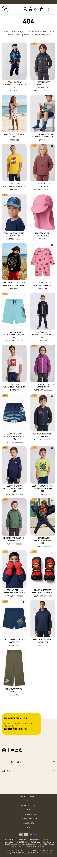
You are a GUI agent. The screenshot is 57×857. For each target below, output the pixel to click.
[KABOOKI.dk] (5, 9)
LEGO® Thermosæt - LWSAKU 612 (43, 187)
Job (28, 801)
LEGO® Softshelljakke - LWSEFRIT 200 (43, 388)
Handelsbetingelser (28, 819)
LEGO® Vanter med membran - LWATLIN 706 (14, 593)
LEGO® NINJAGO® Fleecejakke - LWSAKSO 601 (42, 336)
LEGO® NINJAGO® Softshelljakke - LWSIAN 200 (14, 86)
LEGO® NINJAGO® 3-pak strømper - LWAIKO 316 (42, 137)
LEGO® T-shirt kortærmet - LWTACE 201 (14, 187)
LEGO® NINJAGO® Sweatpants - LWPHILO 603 (42, 542)
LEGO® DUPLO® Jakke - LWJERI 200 (42, 437)
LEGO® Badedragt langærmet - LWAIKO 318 (42, 286)
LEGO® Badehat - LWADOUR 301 (42, 236)
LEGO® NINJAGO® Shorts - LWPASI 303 (14, 643)
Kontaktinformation (28, 796)
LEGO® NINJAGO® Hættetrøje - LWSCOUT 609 (14, 490)
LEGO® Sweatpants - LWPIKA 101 (14, 692)
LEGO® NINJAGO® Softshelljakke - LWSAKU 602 (43, 86)
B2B (28, 828)
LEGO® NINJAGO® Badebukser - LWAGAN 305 (14, 438)
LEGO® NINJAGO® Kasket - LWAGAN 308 (14, 236)
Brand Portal (28, 823)
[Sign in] (30, 9)
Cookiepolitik (28, 810)
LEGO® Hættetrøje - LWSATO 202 (42, 643)
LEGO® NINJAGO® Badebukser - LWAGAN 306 (14, 336)
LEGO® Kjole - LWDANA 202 (14, 137)
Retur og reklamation (28, 814)
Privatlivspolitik (28, 805)
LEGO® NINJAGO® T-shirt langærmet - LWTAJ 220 (14, 286)
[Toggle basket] (41, 9)
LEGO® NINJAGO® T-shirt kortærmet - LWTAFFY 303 (43, 490)
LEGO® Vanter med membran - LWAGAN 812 (42, 593)
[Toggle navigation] (53, 9)
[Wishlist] (35, 9)
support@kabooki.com (15, 729)
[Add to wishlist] (23, 44)
